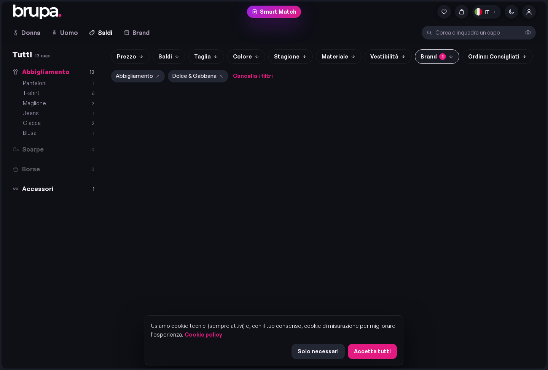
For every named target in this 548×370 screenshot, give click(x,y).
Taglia (206, 56)
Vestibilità (388, 56)
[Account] (529, 12)
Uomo (64, 32)
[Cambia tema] (511, 12)
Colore (246, 56)
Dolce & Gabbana (198, 76)
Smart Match (274, 11)
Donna (26, 32)
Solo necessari (318, 351)
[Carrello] (461, 12)
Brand (136, 32)
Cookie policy (203, 334)
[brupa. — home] (37, 12)
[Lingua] (486, 12)
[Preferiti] (444, 12)
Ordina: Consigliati (497, 56)
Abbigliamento (138, 76)
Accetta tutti (372, 351)
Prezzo (130, 56)
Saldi (101, 32)
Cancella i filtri (253, 76)
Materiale (339, 56)
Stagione (290, 56)
